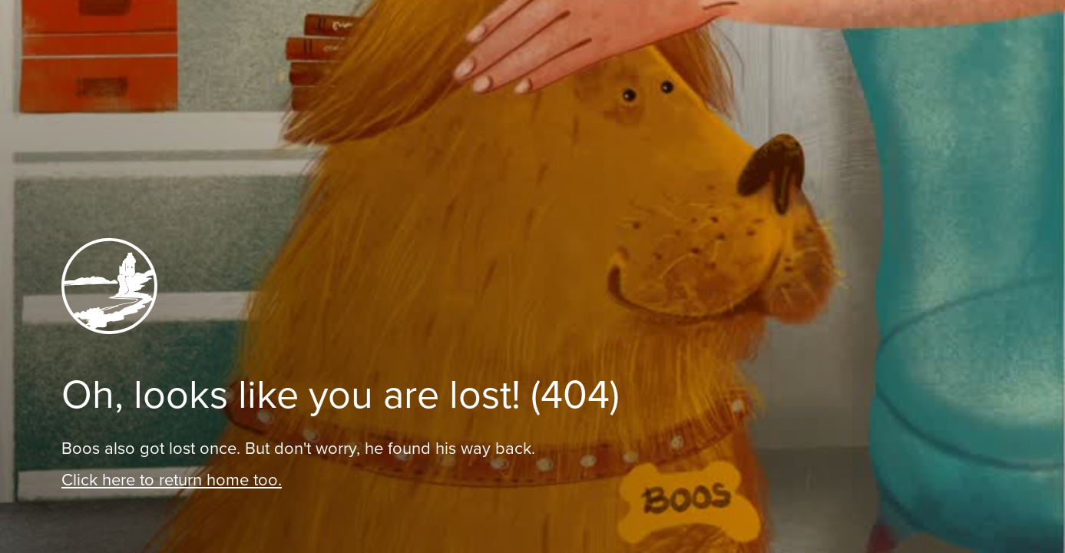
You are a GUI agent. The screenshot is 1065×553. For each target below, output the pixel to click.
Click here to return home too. (171, 479)
